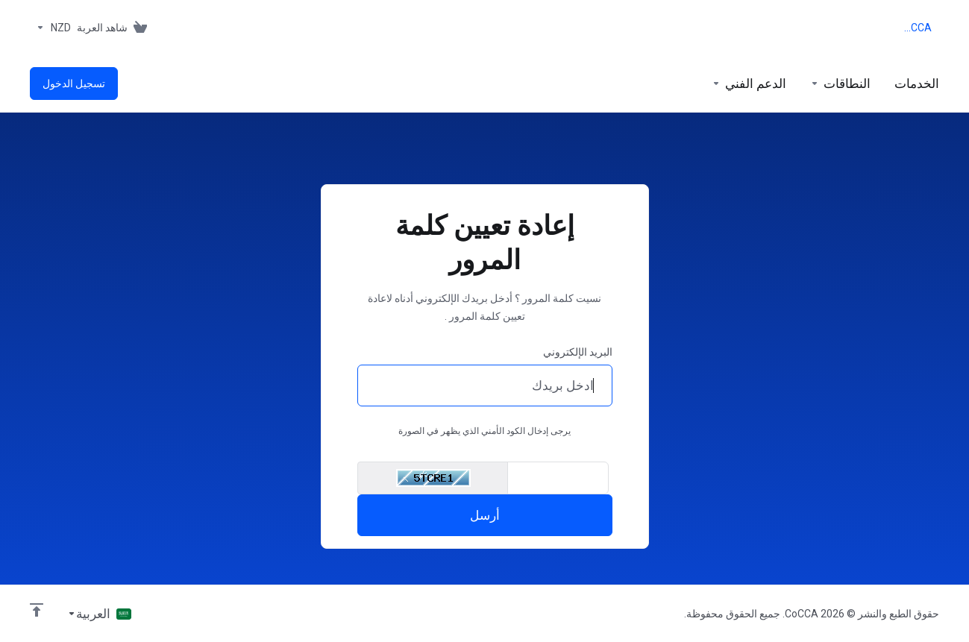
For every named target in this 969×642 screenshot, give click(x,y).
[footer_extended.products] (916, 83)
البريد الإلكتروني (577, 352)
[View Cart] (115, 27)
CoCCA (916, 28)
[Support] (749, 83)
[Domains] (840, 83)
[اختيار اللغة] (99, 613)
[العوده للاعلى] (36, 610)
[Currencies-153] (50, 27)
